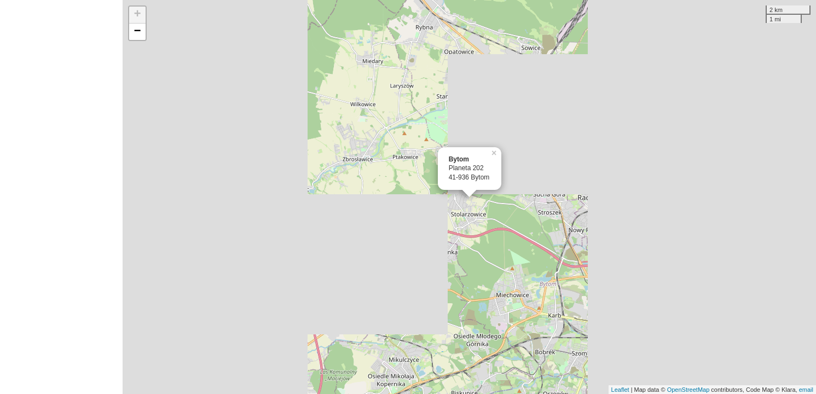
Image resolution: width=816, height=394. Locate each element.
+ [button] (137, 15)
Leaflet (620, 389)
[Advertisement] (61, 197)
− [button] (137, 32)
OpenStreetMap (688, 389)
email (806, 389)
